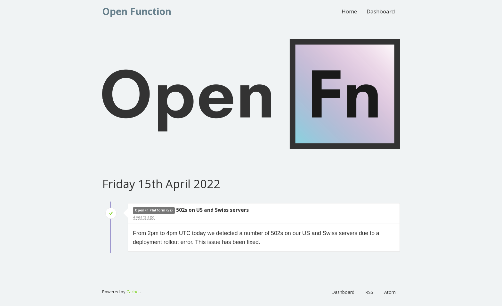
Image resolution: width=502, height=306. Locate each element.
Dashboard (381, 11)
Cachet (133, 292)
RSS (369, 292)
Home (349, 11)
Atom (390, 292)
